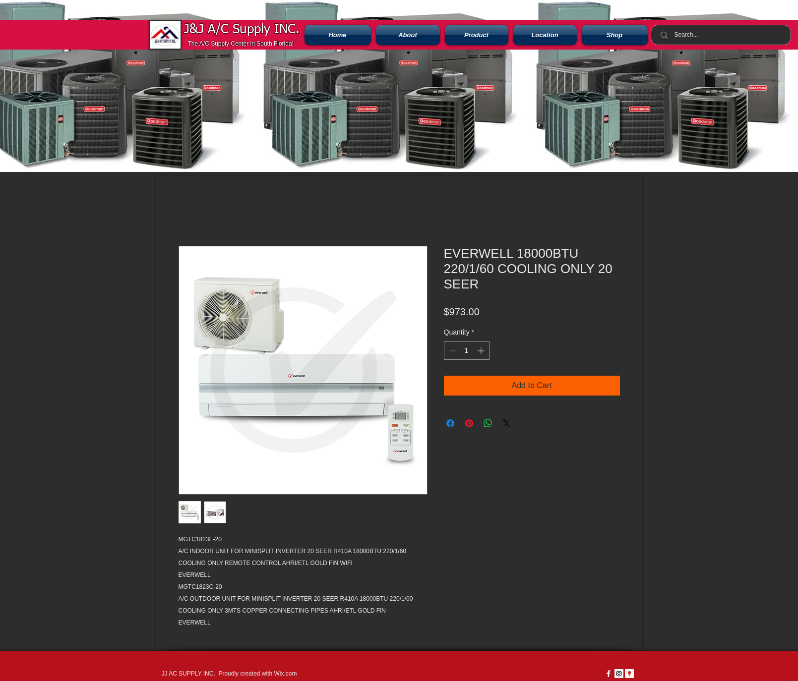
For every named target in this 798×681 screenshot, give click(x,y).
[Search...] (722, 35)
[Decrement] (451, 350)
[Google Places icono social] (629, 673)
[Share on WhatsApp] (488, 423)
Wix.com (285, 673)
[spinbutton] (467, 350)
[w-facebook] (608, 673)
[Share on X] (507, 423)
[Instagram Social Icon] (618, 673)
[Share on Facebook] (450, 423)
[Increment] (482, 350)
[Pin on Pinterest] (469, 423)
